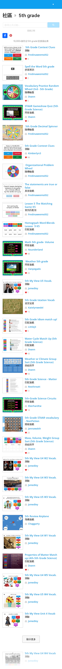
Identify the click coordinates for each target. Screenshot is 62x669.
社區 (7, 15)
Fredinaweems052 (38, 54)
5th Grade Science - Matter (41, 379)
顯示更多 (31, 639)
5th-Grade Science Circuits (40, 398)
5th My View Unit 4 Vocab (40, 613)
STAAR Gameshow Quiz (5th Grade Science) (42, 107)
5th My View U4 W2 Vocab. (41, 458)
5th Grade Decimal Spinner (41, 126)
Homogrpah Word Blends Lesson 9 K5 (40, 224)
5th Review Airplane (37, 516)
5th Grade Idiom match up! (41, 319)
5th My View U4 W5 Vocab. (41, 575)
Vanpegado (34, 268)
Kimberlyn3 (34, 153)
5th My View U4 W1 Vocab (40, 535)
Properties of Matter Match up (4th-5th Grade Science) (41, 556)
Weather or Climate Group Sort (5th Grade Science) (41, 360)
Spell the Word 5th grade (39, 66)
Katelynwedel (35, 307)
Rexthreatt (34, 386)
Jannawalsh (34, 428)
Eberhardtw (34, 406)
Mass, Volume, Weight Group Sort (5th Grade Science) (42, 439)
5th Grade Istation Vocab (40, 300)
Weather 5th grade (36, 261)
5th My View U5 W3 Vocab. (41, 497)
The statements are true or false (41, 186)
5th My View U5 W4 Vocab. (41, 594)
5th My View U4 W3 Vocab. (41, 477)
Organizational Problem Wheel (39, 166)
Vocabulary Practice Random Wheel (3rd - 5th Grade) (42, 87)
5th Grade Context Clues (40, 47)
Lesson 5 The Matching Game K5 (39, 205)
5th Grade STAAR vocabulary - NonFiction (42, 419)
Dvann (31, 96)
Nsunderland (35, 249)
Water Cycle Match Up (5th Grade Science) (41, 340)
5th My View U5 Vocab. (39, 280)
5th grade (29, 15)
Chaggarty (34, 523)
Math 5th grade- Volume (39, 242)
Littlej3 (32, 326)
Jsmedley (33, 288)
